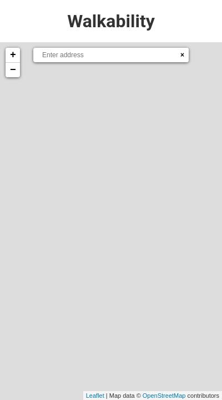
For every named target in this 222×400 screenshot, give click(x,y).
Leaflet (95, 395)
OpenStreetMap (164, 395)
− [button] (13, 70)
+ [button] (13, 55)
